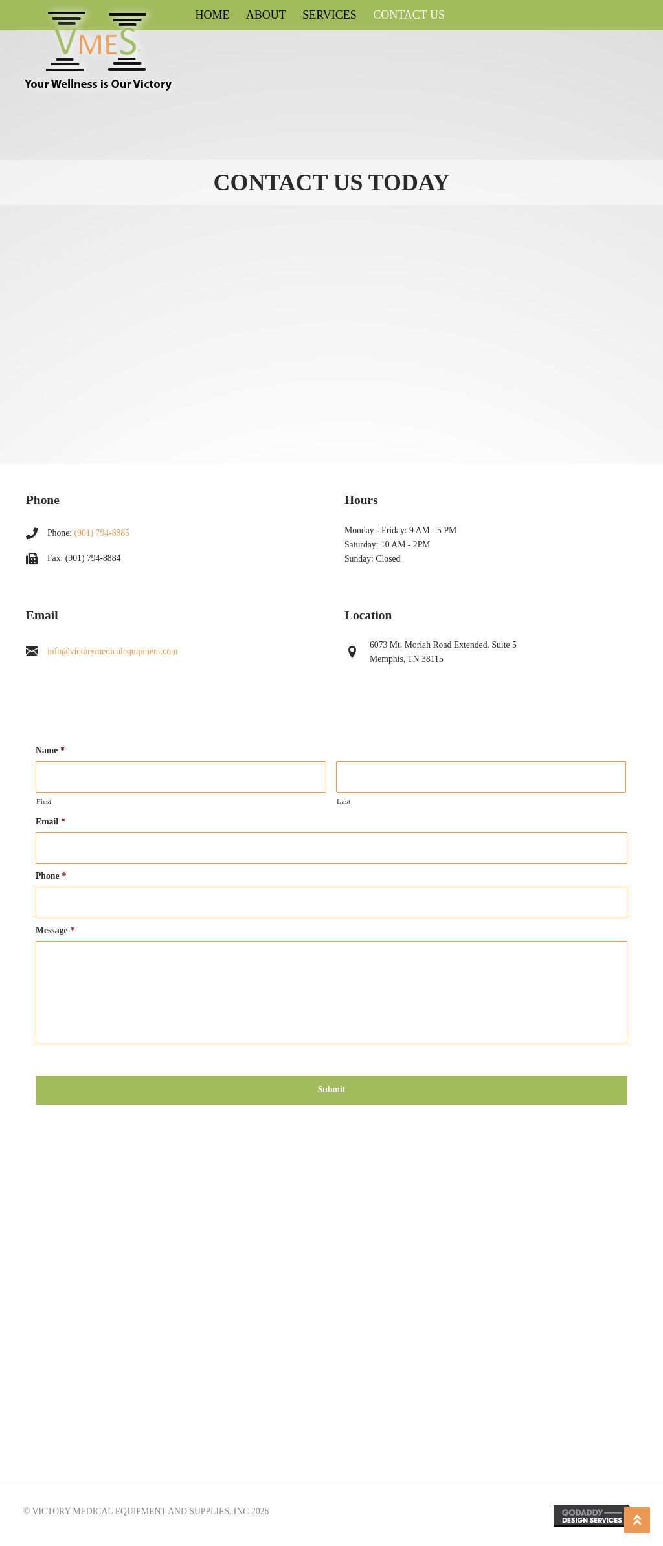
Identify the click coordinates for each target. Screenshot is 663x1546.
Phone (51, 876)
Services (329, 14)
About (266, 14)
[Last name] (481, 776)
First (44, 801)
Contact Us (409, 14)
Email (50, 821)
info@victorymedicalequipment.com (112, 651)
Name (50, 750)
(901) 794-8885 (102, 533)
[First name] (181, 776)
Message (55, 930)
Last (344, 801)
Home (212, 14)
